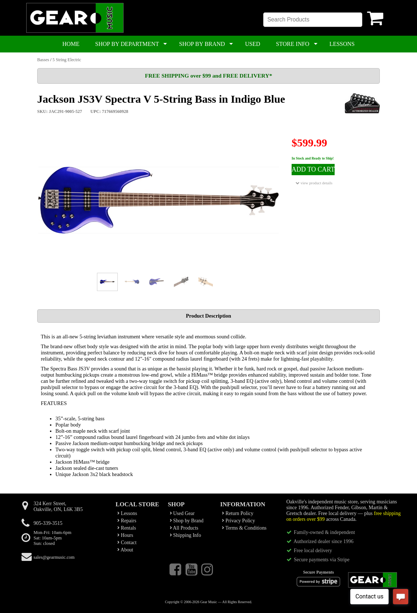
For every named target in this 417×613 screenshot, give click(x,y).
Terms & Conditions (244, 528)
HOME (70, 44)
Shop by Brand (187, 520)
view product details (314, 183)
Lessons (127, 513)
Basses (43, 59)
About (125, 550)
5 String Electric (66, 59)
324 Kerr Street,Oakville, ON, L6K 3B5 (58, 506)
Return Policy (237, 513)
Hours (125, 535)
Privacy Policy (238, 520)
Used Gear (182, 513)
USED (252, 44)
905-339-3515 (48, 523)
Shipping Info (185, 535)
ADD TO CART (313, 169)
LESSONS (342, 44)
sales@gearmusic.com (54, 557)
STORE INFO (292, 44)
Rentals (126, 528)
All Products (184, 528)
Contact (127, 542)
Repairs (126, 520)
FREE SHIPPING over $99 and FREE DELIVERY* (208, 75)
